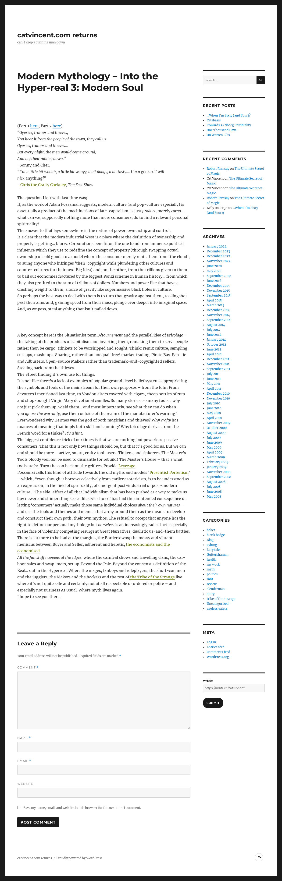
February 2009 (217, 462)
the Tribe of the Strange (152, 577)
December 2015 (218, 286)
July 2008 (214, 487)
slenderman (216, 589)
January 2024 (216, 246)
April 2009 (214, 452)
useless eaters (217, 609)
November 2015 (218, 291)
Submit (213, 703)
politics (212, 574)
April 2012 (214, 354)
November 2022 (218, 261)
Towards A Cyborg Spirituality (229, 125)
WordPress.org (218, 657)
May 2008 (214, 497)
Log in (211, 642)
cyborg (212, 545)
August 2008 (216, 482)
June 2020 (214, 266)
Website (25, 783)
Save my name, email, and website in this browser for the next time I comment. (82, 808)
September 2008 (219, 477)
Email (24, 761)
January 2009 (217, 467)
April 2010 (214, 418)
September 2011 (218, 369)
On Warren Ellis (218, 135)
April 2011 (214, 389)
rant (210, 579)
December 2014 (218, 310)
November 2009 (219, 423)
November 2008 (218, 472)
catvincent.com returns (57, 35)
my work (213, 564)
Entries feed (216, 647)
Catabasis (214, 120)
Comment (28, 667)
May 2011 (213, 384)
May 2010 (214, 413)
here (34, 126)
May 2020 (214, 271)
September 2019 (219, 276)
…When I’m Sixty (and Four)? (228, 115)
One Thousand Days (221, 130)
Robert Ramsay (218, 169)
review (212, 584)
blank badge (216, 535)
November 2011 (218, 364)
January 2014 (216, 340)
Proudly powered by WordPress (79, 858)
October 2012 (216, 345)
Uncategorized (217, 604)
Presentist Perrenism (169, 472)
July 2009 (214, 438)
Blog (210, 540)
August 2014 (216, 325)
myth (211, 569)
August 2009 (216, 433)
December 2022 (218, 256)
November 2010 (218, 398)
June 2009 (214, 443)
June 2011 (214, 379)
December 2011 (218, 359)
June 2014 (214, 335)
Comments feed (218, 652)
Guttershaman (217, 555)
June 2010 (214, 408)
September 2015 (219, 295)
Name (24, 738)
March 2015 (215, 305)
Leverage (126, 465)
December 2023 (218, 251)
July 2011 (213, 374)
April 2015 (214, 300)
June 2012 (214, 349)
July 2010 (213, 403)
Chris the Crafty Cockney (43, 184)
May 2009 (214, 447)
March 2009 (216, 457)
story (210, 594)
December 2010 (218, 394)
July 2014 (213, 330)
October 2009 (217, 428)
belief (211, 530)
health (211, 560)
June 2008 (214, 492)
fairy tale (213, 550)
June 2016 (214, 281)
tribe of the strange (221, 599)
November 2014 (218, 315)
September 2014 (219, 320)
